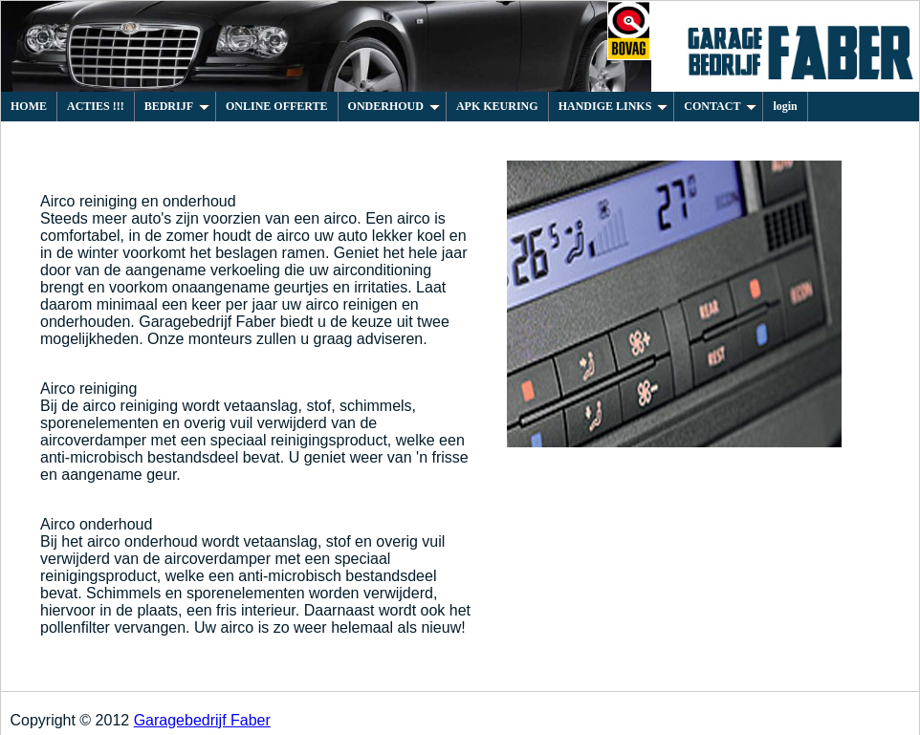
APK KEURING (497, 106)
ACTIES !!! (95, 106)
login (785, 106)
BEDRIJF (176, 106)
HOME (29, 106)
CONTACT (720, 106)
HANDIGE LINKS (613, 106)
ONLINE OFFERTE (277, 106)
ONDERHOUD (394, 106)
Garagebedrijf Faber (202, 720)
